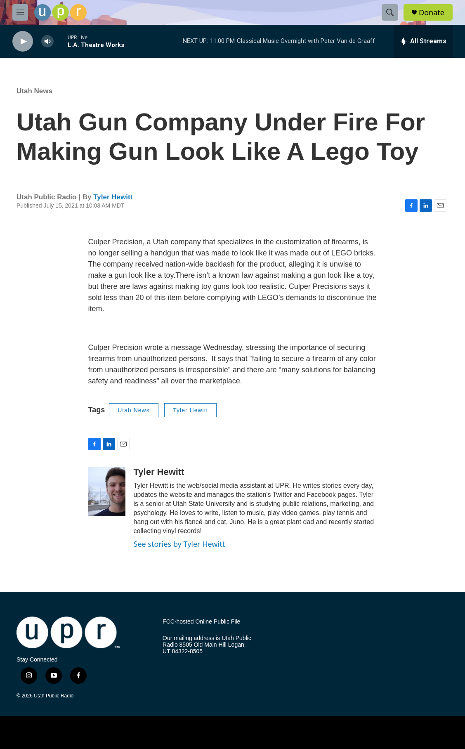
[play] (22, 41)
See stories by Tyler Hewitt (179, 544)
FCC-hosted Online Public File (201, 622)
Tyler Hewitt (112, 197)
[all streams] (423, 41)
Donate (431, 12)
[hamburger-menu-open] (20, 12)
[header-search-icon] (390, 12)
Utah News (34, 91)
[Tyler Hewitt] (106, 491)
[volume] (47, 41)
